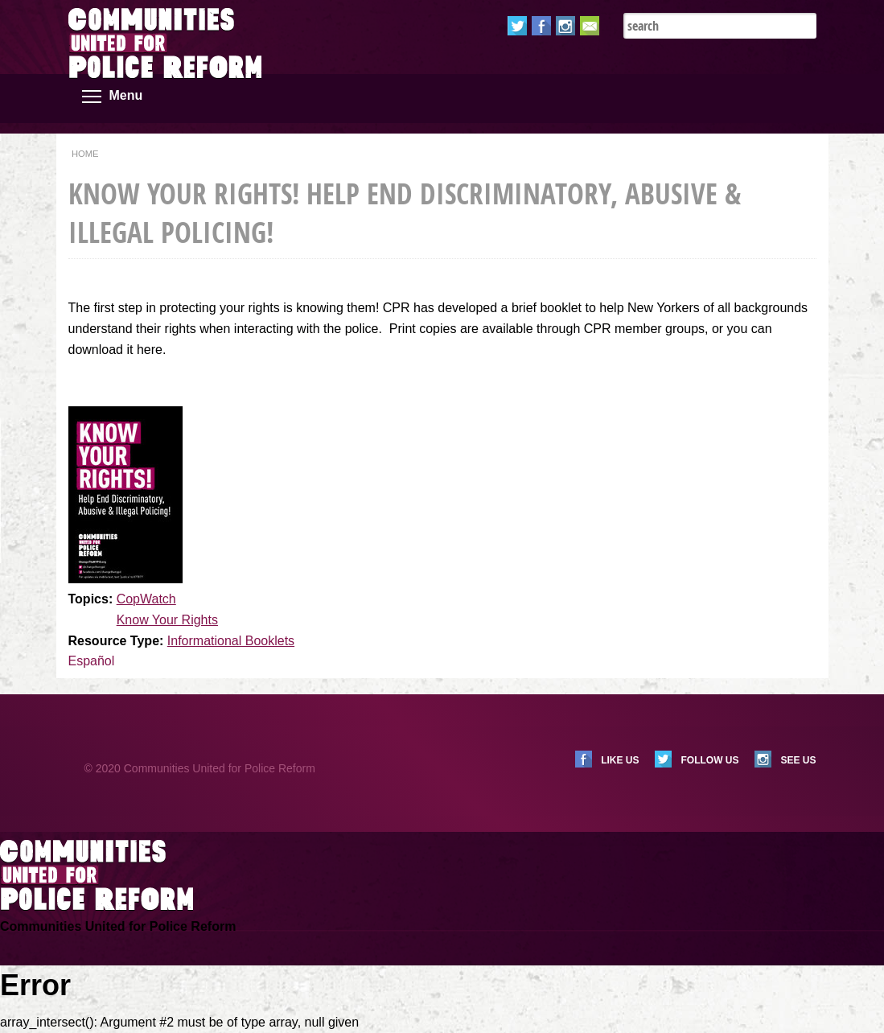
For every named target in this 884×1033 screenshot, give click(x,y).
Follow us (709, 760)
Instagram (565, 25)
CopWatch (146, 599)
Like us (620, 760)
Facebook (541, 25)
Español (91, 661)
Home (85, 153)
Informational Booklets (230, 641)
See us (798, 760)
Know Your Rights (167, 620)
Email (589, 25)
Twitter (517, 25)
